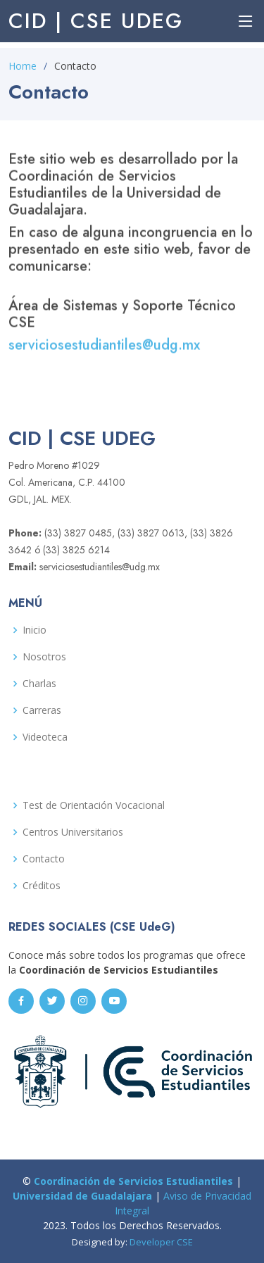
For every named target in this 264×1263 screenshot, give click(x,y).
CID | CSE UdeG (95, 21)
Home (22, 66)
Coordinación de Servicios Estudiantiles (133, 1181)
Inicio (34, 630)
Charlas (39, 684)
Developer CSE (161, 1242)
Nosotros (44, 657)
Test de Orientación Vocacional (94, 805)
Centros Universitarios (73, 832)
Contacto (44, 859)
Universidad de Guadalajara (82, 1195)
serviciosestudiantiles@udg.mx (104, 349)
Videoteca (45, 737)
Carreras (42, 710)
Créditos (42, 886)
